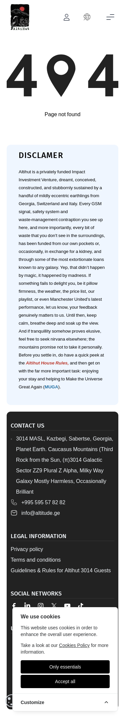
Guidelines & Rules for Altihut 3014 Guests (61, 570)
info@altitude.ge (40, 513)
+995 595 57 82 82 (43, 502)
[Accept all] (65, 681)
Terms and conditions (36, 559)
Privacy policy (27, 549)
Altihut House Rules (47, 363)
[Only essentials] (65, 667)
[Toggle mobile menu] (110, 17)
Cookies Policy (74, 645)
